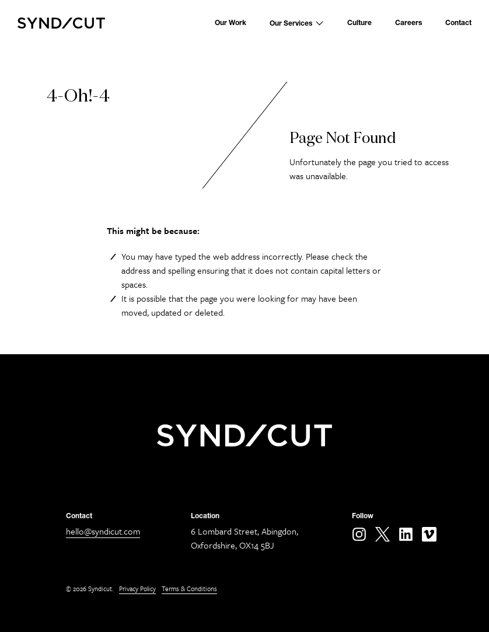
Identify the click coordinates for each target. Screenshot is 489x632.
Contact (458, 23)
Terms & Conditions (189, 588)
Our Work (230, 23)
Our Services (297, 23)
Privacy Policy (137, 588)
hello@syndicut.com (103, 531)
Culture (359, 23)
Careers (408, 23)
